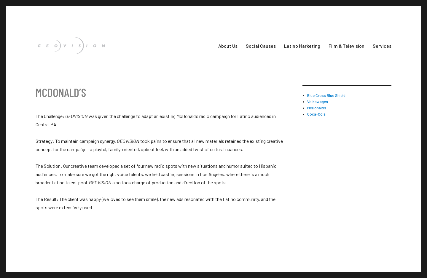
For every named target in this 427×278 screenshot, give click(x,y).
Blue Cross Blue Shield (326, 95)
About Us (228, 46)
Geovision (43, 249)
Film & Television (346, 46)
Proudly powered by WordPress (81, 249)
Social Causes (261, 46)
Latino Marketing (302, 46)
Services (382, 46)
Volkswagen (317, 101)
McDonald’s (316, 108)
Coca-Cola (316, 114)
